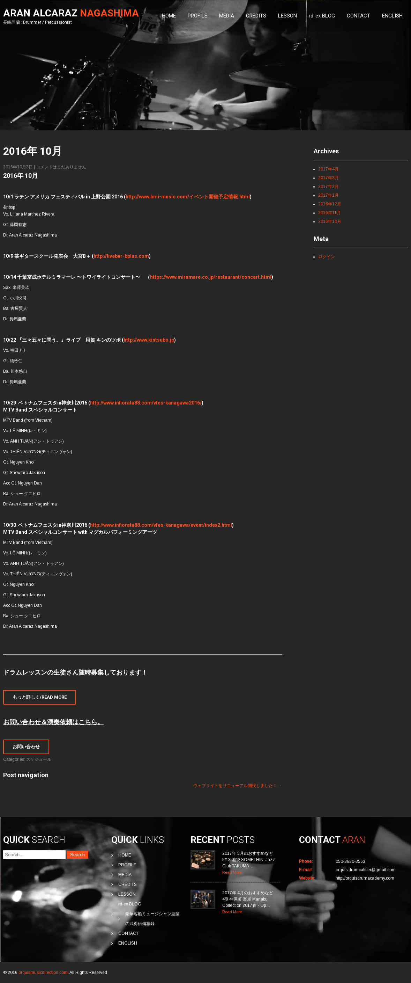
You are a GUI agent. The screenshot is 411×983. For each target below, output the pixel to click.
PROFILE (197, 16)
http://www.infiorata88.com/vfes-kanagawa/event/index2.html (161, 525)
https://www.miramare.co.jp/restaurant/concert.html (210, 277)
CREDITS (256, 16)
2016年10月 (329, 221)
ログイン (326, 256)
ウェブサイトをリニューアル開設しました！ (237, 785)
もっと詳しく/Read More (40, 697)
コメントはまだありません (61, 167)
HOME (169, 16)
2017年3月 (328, 177)
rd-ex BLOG (322, 16)
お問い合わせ (26, 746)
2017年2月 (328, 186)
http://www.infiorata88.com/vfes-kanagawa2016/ (146, 403)
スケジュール (38, 759)
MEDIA (226, 16)
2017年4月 (328, 169)
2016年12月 (329, 204)
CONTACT (358, 16)
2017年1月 (328, 195)
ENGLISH (392, 16)
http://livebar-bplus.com (121, 256)
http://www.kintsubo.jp (149, 340)
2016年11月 (329, 212)
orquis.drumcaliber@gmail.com (366, 869)
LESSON (287, 16)
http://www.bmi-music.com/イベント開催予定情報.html (188, 196)
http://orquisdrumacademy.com (365, 878)
